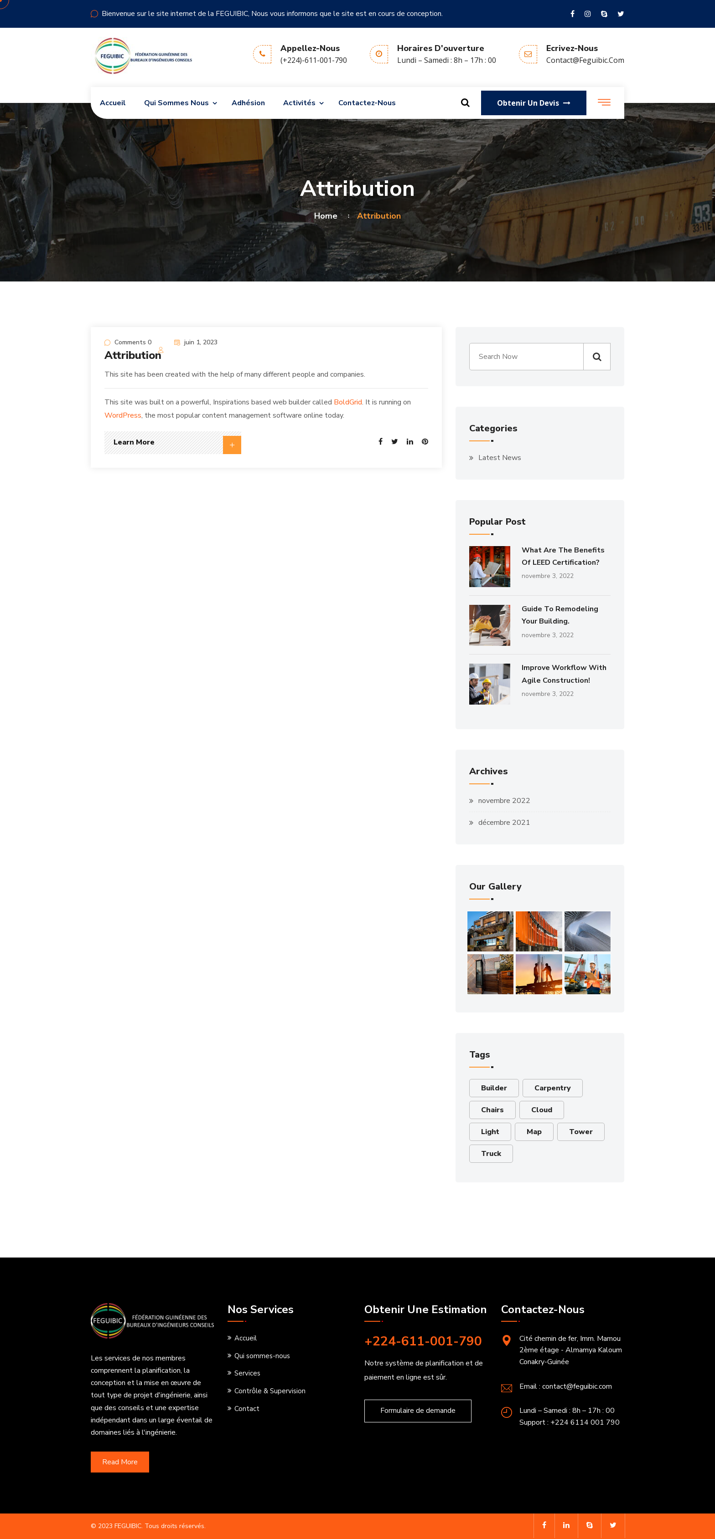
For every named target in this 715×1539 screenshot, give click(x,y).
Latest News (499, 458)
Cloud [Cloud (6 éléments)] (541, 1110)
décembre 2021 (504, 823)
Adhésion (248, 103)
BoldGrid (348, 402)
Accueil (113, 103)
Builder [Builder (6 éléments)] (494, 1088)
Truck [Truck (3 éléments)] (491, 1154)
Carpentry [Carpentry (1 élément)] (552, 1088)
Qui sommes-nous (262, 1355)
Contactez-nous (367, 103)
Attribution (132, 355)
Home (328, 215)
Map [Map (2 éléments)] (534, 1132)
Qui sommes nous (176, 103)
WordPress (122, 415)
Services (247, 1373)
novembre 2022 (504, 801)
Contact (246, 1408)
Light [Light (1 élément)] (490, 1132)
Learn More (177, 445)
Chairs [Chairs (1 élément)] (492, 1110)
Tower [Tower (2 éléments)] (581, 1132)
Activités (299, 103)
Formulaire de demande (418, 1411)
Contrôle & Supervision (270, 1391)
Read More (120, 1462)
